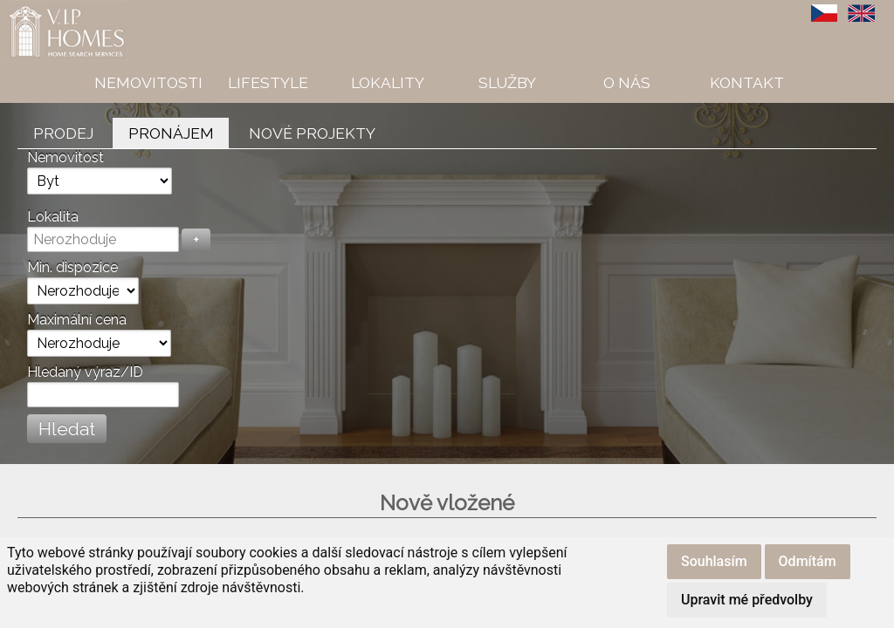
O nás (626, 82)
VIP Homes (43, 9)
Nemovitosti (148, 82)
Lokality (387, 82)
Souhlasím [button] (714, 561)
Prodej (63, 133)
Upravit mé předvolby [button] (747, 599)
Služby (507, 82)
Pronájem (171, 133)
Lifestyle (268, 82)
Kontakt (747, 82)
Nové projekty (312, 133)
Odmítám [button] (807, 561)
